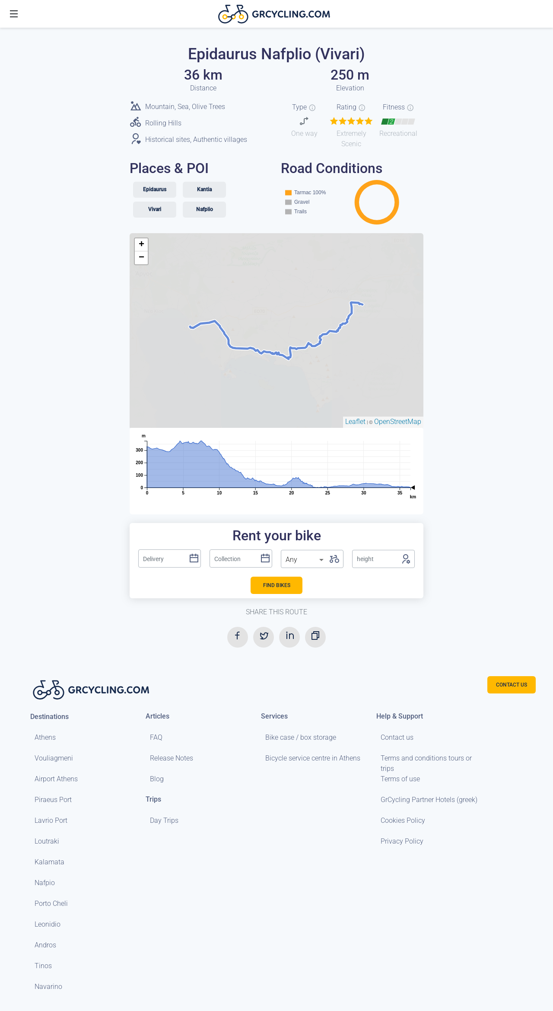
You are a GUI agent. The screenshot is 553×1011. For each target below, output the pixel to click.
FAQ (156, 737)
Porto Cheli (51, 903)
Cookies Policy (403, 820)
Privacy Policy (402, 841)
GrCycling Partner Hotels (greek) (429, 800)
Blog (157, 779)
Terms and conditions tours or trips (426, 763)
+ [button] (141, 244)
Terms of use (400, 779)
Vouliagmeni (54, 758)
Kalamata (49, 862)
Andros (45, 945)
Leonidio (47, 924)
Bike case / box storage (300, 737)
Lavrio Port (51, 820)
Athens (45, 737)
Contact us (397, 737)
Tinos (43, 966)
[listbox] (305, 560)
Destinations (49, 717)
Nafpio (45, 883)
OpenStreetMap (397, 421)
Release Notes (171, 758)
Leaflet (355, 421)
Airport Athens (56, 779)
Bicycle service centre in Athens (312, 758)
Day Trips (164, 820)
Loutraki (47, 841)
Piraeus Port (53, 800)
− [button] (141, 257)
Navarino (48, 986)
